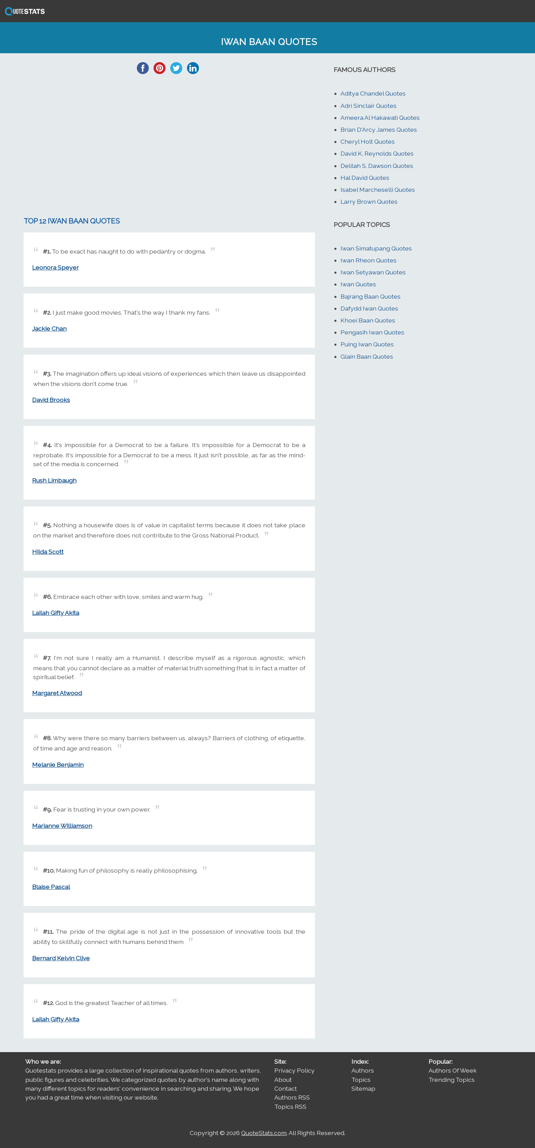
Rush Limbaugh (54, 480)
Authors (362, 1070)
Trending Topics (452, 1079)
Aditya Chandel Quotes (373, 93)
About (283, 1079)
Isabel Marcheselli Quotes (378, 189)
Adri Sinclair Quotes (368, 105)
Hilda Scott (47, 551)
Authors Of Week (453, 1070)
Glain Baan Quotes (367, 356)
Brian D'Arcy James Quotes (379, 129)
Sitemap (363, 1088)
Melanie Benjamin (58, 764)
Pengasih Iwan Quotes (372, 332)
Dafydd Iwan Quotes (369, 308)
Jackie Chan (49, 328)
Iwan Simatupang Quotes (376, 248)
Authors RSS (292, 1097)
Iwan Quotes (358, 284)
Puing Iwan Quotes (367, 344)
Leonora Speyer (55, 267)
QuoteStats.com (264, 1132)
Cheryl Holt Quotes (368, 141)
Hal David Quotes (365, 177)
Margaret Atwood (57, 693)
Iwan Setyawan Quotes (373, 272)
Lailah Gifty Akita (55, 612)
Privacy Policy (294, 1070)
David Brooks (51, 399)
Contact (285, 1088)
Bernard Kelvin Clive (61, 958)
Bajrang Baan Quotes (371, 296)
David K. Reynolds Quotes (377, 153)
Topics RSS (290, 1106)
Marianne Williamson (62, 825)
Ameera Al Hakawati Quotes (380, 117)
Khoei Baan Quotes (368, 320)
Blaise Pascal (51, 886)
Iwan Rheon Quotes (368, 260)
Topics (361, 1079)
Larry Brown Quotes (369, 201)
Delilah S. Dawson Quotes (377, 165)
